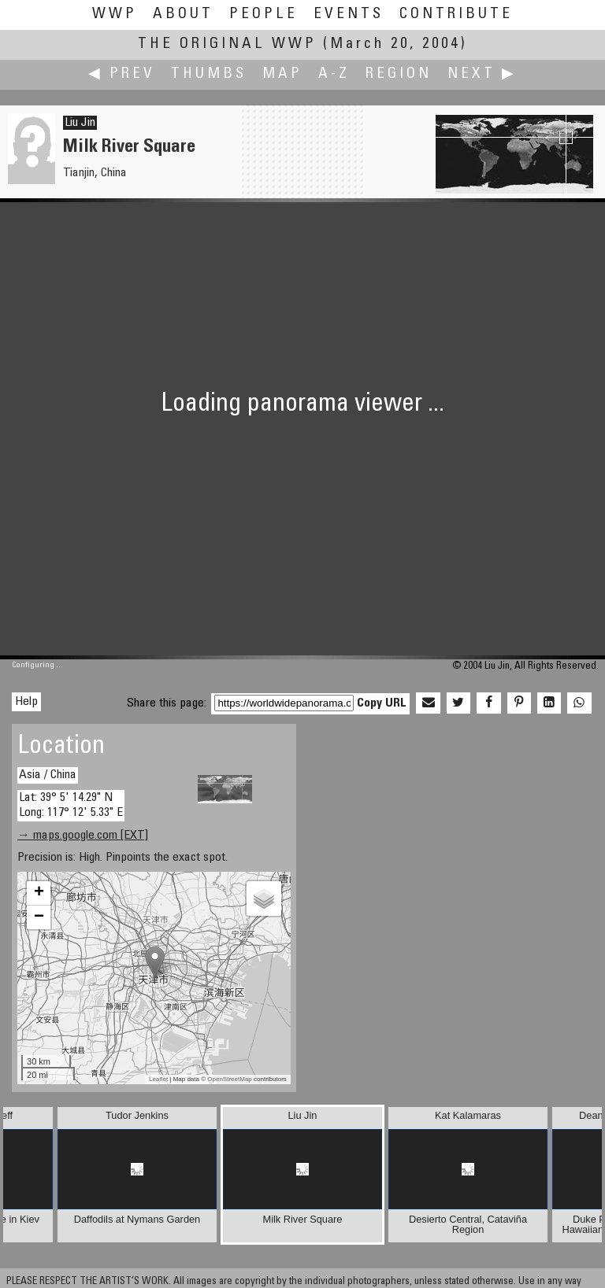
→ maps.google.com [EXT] (82, 835)
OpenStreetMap (229, 1079)
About (183, 14)
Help (26, 702)
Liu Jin (80, 122)
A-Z (334, 74)
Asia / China (47, 775)
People (263, 14)
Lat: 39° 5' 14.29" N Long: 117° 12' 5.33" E (71, 805)
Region (399, 74)
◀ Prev (121, 74)
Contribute (456, 14)
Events (349, 14)
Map (282, 74)
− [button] (39, 917)
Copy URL (381, 703)
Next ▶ (482, 74)
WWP (114, 14)
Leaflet (158, 1079)
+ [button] (39, 893)
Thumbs (209, 74)
